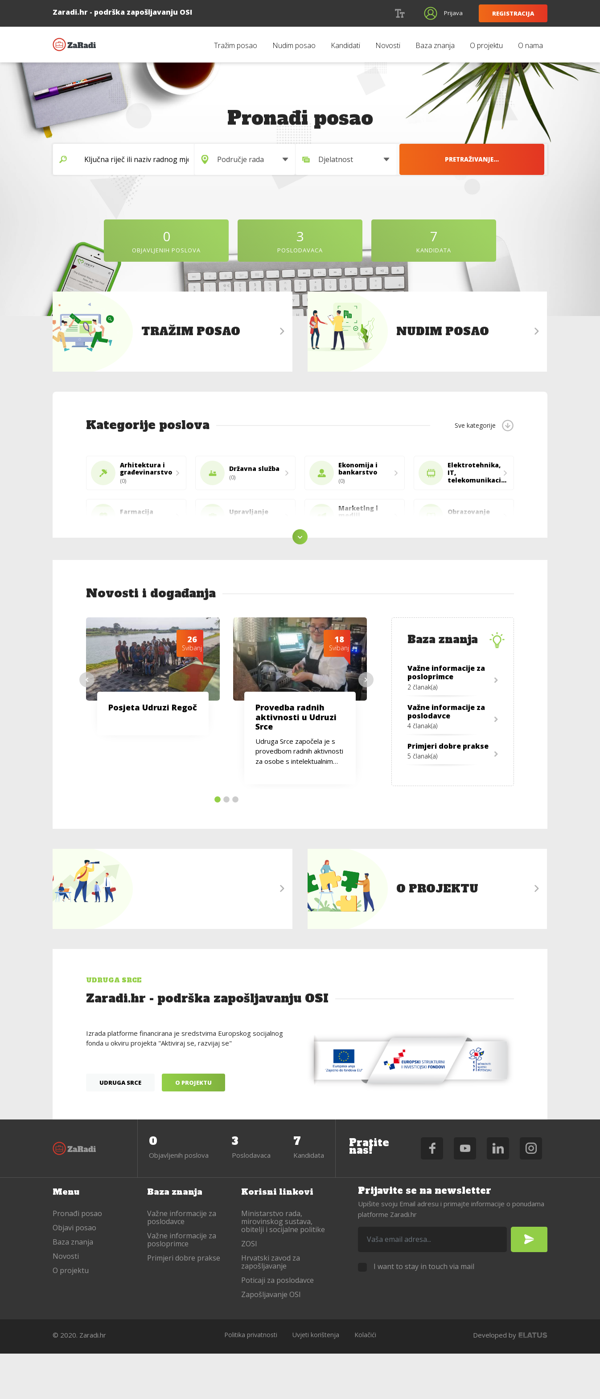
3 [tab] (235, 843)
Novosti (387, 45)
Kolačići (365, 1380)
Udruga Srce (120, 1130)
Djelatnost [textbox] (390, 159)
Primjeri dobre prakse (183, 1304)
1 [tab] (217, 843)
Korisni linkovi (280, 1237)
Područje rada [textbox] (272, 159)
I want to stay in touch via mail (424, 1312)
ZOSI (249, 1289)
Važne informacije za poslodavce (181, 1263)
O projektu (486, 45)
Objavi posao (74, 1273)
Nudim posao (294, 45)
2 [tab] (226, 843)
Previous (87, 722)
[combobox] (288, 159)
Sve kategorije (475, 425)
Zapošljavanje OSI (271, 1340)
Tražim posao (235, 45)
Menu (67, 1237)
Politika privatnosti (250, 1380)
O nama (530, 45)
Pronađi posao (77, 1259)
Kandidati (345, 45)
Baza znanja (435, 45)
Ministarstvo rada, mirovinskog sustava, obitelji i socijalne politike (283, 1267)
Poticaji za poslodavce (277, 1326)
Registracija (513, 13)
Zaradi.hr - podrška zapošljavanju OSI (75, 44)
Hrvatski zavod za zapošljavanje (270, 1308)
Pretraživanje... (513, 159)
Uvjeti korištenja (315, 1380)
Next (366, 722)
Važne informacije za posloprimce (181, 1285)
